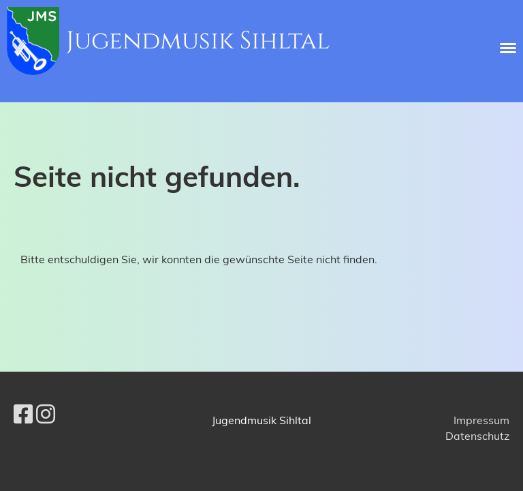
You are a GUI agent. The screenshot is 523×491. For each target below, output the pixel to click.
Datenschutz (477, 436)
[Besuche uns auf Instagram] (45, 414)
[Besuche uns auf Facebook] (23, 414)
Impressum (481, 420)
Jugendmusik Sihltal (198, 41)
